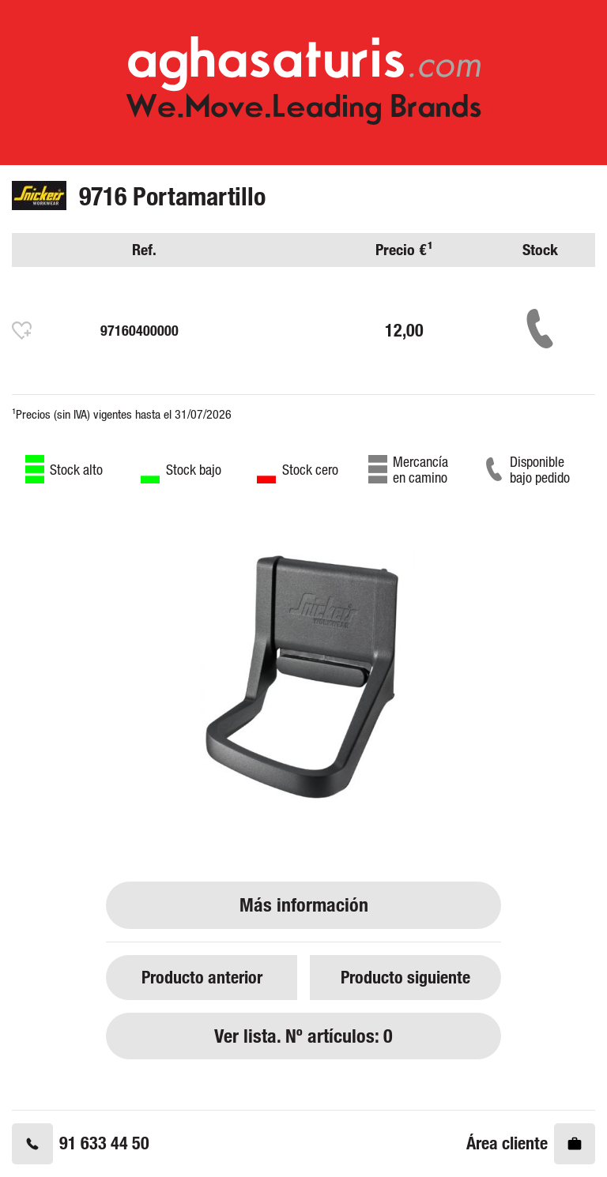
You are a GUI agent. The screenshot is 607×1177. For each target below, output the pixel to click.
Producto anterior (201, 976)
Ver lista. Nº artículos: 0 (303, 1036)
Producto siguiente (405, 976)
